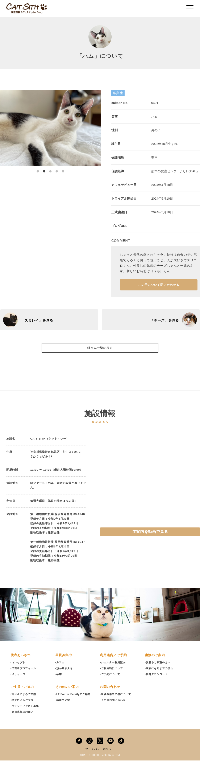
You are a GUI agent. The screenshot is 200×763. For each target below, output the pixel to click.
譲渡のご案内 (155, 658)
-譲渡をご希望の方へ (158, 665)
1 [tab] (38, 169)
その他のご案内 (67, 689)
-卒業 (58, 676)
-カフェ (60, 665)
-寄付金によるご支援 (24, 696)
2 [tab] (44, 169)
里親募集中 (64, 658)
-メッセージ (18, 676)
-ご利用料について (112, 671)
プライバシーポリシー (100, 751)
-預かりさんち (64, 671)
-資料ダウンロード (157, 676)
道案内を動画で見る (150, 534)
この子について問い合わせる (159, 286)
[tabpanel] (50, 128)
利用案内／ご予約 (114, 658)
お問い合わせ (110, 689)
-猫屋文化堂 (63, 702)
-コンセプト (18, 665)
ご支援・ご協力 (23, 689)
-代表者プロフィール (24, 671)
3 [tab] (50, 169)
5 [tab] (63, 169)
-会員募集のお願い (23, 714)
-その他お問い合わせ (114, 702)
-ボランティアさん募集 (26, 708)
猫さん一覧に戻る (100, 350)
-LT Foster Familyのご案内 (74, 696)
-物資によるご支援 (23, 702)
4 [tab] (57, 169)
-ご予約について (111, 676)
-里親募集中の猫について (116, 696)
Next (104, 128)
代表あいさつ (21, 658)
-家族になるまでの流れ (160, 671)
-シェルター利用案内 (114, 665)
